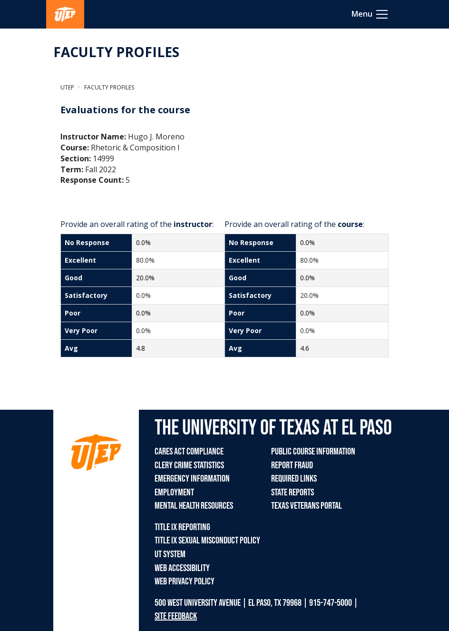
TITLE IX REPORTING (182, 527)
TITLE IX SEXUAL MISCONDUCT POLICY (207, 540)
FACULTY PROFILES (116, 52)
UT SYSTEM (170, 554)
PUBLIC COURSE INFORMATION (313, 451)
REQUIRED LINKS (294, 478)
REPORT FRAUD (292, 465)
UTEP (67, 87)
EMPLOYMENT (174, 492)
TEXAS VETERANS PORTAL (306, 506)
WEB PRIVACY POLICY (185, 581)
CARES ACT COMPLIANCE (189, 451)
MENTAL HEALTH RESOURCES (194, 506)
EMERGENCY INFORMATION (192, 478)
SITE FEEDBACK (176, 616)
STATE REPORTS (292, 492)
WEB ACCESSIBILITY (182, 568)
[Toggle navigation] (370, 14)
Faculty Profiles (108, 87)
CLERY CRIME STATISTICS (189, 465)
